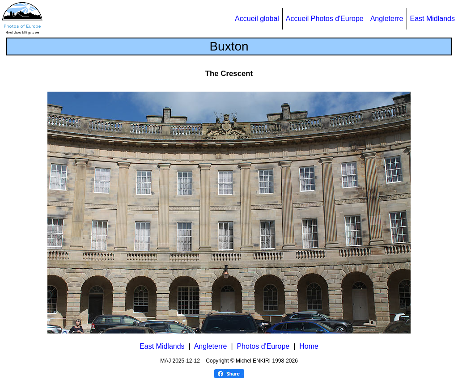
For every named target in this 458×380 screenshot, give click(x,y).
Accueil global (257, 18)
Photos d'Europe (263, 346)
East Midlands (432, 18)
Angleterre (386, 18)
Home (308, 346)
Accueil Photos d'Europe (325, 18)
